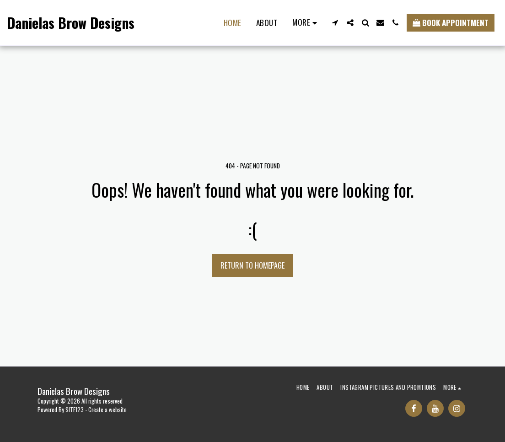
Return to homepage (252, 265)
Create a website (107, 409)
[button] (335, 23)
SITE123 (74, 409)
